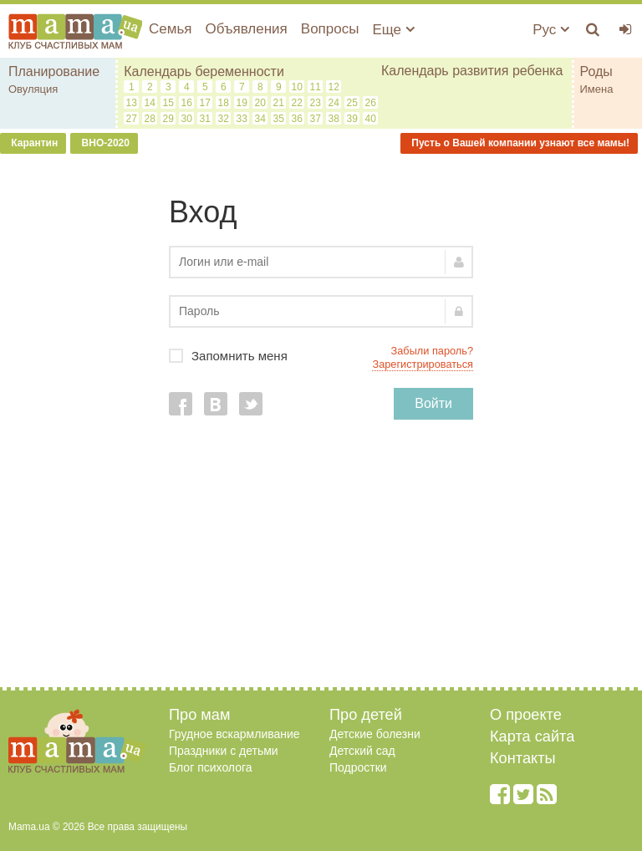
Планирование (53, 71)
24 (334, 103)
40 (370, 119)
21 (278, 103)
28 (150, 119)
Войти (433, 403)
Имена (597, 89)
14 (150, 103)
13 (131, 103)
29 (168, 119)
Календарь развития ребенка (472, 71)
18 (223, 103)
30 (186, 119)
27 (131, 119)
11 (315, 87)
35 (278, 119)
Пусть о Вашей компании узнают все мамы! (519, 143)
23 (315, 103)
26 (370, 103)
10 (297, 87)
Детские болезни (374, 734)
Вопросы (330, 29)
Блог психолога (210, 767)
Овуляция (33, 89)
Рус (550, 30)
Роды (596, 71)
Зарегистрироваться (422, 364)
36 (297, 119)
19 (242, 103)
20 (260, 103)
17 (205, 103)
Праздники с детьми (223, 750)
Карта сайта (532, 736)
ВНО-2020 (104, 143)
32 (223, 119)
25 (352, 103)
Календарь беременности (204, 71)
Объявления (246, 29)
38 (334, 119)
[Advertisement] (321, 562)
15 (168, 103)
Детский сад (362, 750)
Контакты (523, 758)
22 (297, 103)
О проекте (526, 714)
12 (334, 87)
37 (315, 119)
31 (205, 119)
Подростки (358, 767)
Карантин (33, 143)
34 (260, 119)
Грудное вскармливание (234, 734)
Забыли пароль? (432, 350)
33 (242, 119)
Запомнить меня (321, 355)
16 (186, 103)
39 (352, 119)
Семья (170, 29)
